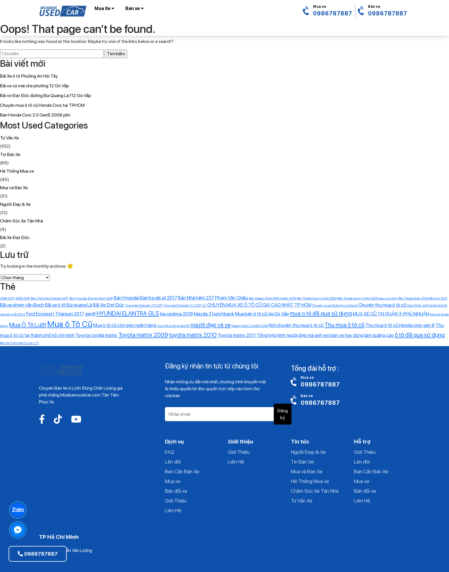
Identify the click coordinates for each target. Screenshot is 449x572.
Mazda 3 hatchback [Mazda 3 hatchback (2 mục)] (214, 314)
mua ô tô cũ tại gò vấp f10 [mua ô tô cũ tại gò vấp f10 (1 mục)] (173, 326)
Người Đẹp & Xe (15, 204)
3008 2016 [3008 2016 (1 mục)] (22, 298)
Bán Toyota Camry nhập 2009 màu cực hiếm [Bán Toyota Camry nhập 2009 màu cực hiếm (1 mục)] (367, 298)
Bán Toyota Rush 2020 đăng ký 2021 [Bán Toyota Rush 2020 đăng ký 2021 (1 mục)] (422, 298)
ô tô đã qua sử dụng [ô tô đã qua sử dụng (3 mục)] (420, 334)
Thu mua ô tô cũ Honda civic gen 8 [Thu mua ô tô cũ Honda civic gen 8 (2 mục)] (400, 325)
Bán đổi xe (176, 491)
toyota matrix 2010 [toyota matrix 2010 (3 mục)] (193, 334)
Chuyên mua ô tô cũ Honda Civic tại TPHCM (42, 105)
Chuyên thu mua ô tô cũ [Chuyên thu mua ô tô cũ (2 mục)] (382, 305)
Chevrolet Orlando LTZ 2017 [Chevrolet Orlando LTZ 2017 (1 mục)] (144, 305)
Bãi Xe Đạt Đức (14, 237)
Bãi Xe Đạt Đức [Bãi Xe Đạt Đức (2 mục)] (108, 305)
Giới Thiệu (176, 501)
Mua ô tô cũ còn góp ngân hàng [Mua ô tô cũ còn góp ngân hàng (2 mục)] (124, 325)
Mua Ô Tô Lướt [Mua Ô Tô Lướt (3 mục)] (27, 324)
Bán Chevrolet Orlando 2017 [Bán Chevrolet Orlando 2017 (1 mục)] (49, 298)
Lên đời (173, 462)
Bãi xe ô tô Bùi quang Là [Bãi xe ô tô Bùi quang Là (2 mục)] (68, 305)
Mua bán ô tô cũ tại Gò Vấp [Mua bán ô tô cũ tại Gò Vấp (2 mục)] (262, 314)
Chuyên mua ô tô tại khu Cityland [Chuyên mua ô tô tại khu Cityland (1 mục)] (334, 305)
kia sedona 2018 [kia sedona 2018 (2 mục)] (176, 314)
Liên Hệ (173, 510)
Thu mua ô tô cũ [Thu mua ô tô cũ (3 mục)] (344, 324)
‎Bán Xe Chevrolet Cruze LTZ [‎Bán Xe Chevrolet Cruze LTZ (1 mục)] (19, 343)
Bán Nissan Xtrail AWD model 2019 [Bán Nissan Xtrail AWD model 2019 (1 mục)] (272, 298)
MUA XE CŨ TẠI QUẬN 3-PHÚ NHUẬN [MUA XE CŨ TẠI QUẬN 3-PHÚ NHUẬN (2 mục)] (391, 314)
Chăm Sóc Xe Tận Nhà (21, 221)
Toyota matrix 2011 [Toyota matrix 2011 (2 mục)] (237, 335)
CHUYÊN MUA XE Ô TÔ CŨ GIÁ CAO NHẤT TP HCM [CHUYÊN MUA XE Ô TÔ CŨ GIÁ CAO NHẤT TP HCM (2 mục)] (259, 305)
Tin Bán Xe (10, 154)
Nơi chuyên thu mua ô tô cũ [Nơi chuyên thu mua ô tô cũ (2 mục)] (296, 325)
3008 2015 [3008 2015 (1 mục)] (7, 298)
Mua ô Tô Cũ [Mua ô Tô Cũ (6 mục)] (69, 324)
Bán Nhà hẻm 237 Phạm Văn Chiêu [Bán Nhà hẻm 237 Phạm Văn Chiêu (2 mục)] (213, 298)
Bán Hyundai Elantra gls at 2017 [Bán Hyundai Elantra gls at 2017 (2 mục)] (145, 298)
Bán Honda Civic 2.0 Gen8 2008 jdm (35, 115)
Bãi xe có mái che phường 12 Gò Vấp (34, 85)
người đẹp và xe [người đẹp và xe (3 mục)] (210, 324)
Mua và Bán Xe (14, 187)
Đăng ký (282, 414)
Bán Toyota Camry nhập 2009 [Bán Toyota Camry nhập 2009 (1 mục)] (317, 298)
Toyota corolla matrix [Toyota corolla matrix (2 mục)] (96, 335)
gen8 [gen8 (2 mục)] (90, 314)
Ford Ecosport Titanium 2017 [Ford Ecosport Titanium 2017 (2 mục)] (55, 314)
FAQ (169, 452)
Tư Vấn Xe (9, 138)
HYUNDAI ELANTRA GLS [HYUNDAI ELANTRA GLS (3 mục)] (128, 313)
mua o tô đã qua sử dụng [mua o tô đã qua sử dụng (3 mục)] (321, 313)
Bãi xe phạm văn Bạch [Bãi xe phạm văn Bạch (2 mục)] (22, 305)
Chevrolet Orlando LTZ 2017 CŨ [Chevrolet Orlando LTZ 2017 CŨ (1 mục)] (185, 305)
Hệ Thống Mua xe (17, 171)
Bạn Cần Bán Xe (182, 471)
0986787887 (38, 554)
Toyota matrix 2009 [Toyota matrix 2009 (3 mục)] (143, 334)
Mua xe (172, 481)
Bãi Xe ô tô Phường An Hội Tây (29, 76)
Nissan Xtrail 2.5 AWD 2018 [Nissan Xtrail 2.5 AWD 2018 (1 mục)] (249, 326)
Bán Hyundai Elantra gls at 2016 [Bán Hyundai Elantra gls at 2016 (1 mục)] (91, 298)
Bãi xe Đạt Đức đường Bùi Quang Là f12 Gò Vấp (45, 95)
